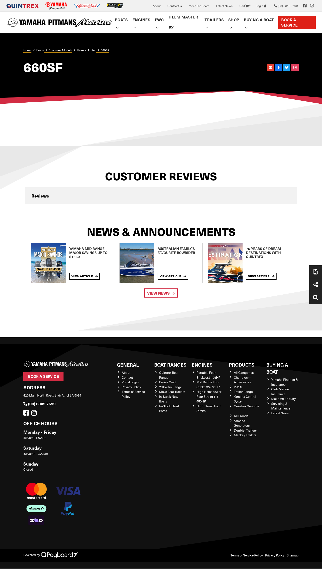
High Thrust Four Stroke (208, 408)
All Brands (241, 416)
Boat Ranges (170, 364)
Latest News (224, 6)
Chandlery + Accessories (242, 380)
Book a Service (289, 22)
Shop (233, 19)
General (128, 364)
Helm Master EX (183, 22)
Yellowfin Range (170, 387)
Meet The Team (199, 6)
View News (161, 293)
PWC (159, 19)
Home (27, 50)
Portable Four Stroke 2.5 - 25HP (208, 375)
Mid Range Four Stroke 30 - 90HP (208, 384)
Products (241, 364)
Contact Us (174, 6)
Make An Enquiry (283, 398)
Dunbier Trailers (245, 430)
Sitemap (293, 555)
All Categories (244, 372)
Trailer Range (243, 391)
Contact (127, 377)
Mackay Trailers (245, 435)
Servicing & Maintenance (280, 406)
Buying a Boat (259, 19)
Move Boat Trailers (172, 391)
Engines (141, 19)
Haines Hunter (86, 50)
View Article (84, 276)
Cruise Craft (167, 382)
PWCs (238, 387)
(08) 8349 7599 (39, 403)
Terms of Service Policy (246, 555)
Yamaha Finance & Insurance (284, 382)
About (157, 6)
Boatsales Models (60, 50)
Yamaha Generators (242, 423)
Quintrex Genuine (246, 406)
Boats (121, 19)
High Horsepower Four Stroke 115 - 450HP (208, 396)
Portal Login (130, 382)
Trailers (214, 19)
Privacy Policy (131, 387)
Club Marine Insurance (280, 391)
